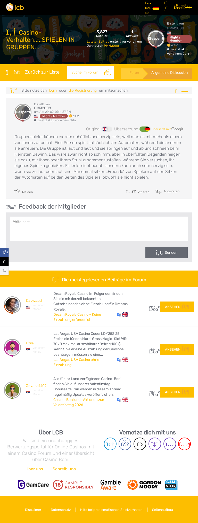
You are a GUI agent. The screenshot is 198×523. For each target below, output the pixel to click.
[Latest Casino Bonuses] (15, 7)
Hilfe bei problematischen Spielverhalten (111, 510)
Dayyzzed (34, 300)
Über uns (34, 468)
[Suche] (107, 72)
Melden (23, 192)
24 (152, 349)
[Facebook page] (125, 444)
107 (152, 392)
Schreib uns (64, 468)
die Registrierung (83, 90)
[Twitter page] (140, 444)
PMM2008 (111, 45)
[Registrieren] (166, 7)
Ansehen (177, 306)
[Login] (177, 7)
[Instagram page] (169, 444)
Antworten (171, 191)
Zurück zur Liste (33, 72)
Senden (171, 252)
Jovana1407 (36, 386)
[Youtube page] (184, 444)
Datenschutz (61, 510)
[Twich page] (154, 444)
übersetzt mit (168, 129)
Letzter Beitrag (98, 41)
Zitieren (137, 192)
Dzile (30, 343)
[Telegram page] (110, 444)
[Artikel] (147, 7)
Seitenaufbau (162, 510)
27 (152, 306)
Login (53, 90)
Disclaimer (33, 510)
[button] (122, 314)
